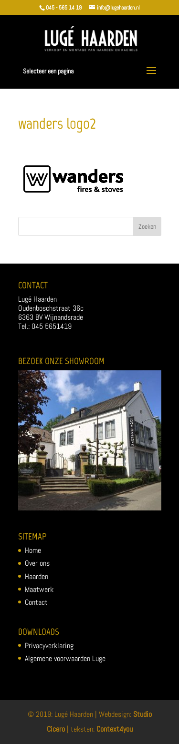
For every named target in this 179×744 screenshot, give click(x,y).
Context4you (114, 729)
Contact (36, 602)
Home (33, 550)
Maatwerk (39, 589)
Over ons (37, 563)
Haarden (36, 576)
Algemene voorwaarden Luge (65, 658)
